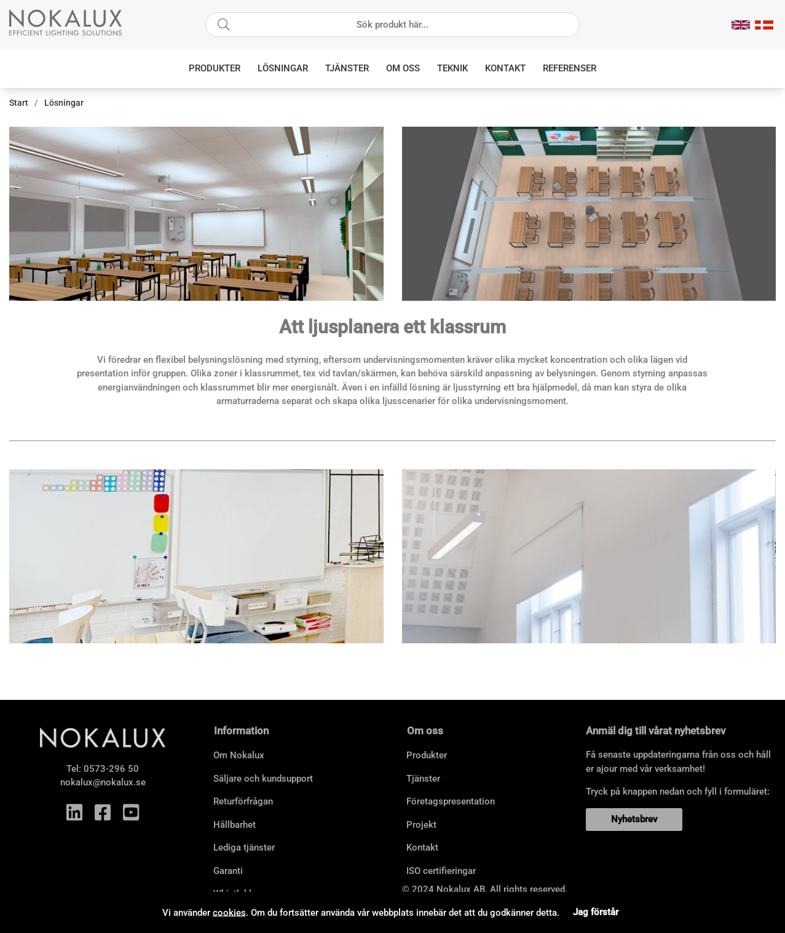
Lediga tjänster (244, 847)
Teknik (452, 68)
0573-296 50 (111, 768)
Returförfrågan (243, 801)
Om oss (403, 68)
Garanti (228, 870)
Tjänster (347, 68)
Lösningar (283, 68)
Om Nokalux (238, 755)
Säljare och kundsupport (263, 778)
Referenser (569, 68)
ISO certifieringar (441, 870)
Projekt (421, 824)
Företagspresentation (450, 801)
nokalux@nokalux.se (103, 782)
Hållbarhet (234, 824)
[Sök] (392, 24)
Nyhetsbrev (634, 819)
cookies (229, 912)
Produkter (214, 68)
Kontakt (505, 68)
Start (18, 103)
